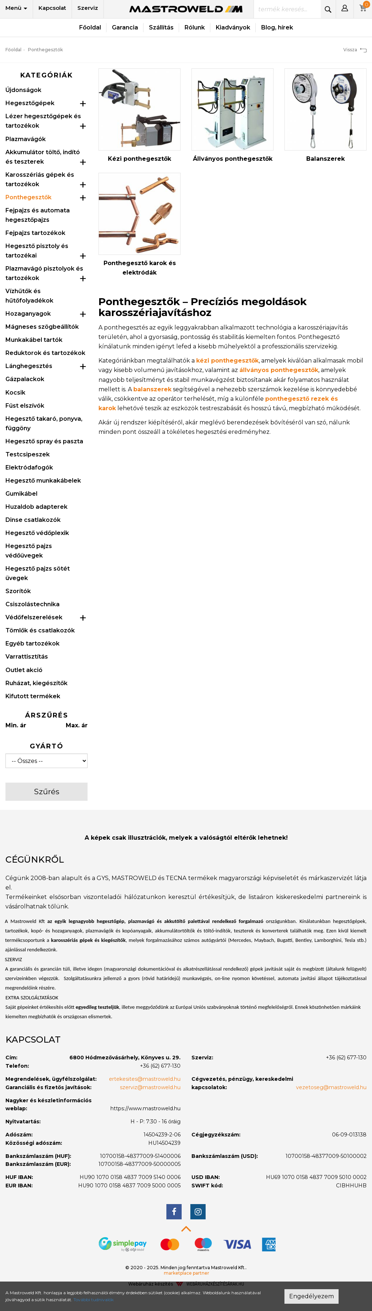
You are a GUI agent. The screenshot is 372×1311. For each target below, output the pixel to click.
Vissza (355, 49)
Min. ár (15, 725)
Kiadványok (233, 27)
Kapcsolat (52, 7)
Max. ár (77, 725)
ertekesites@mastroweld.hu (145, 1079)
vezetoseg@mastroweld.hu (331, 1087)
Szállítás (161, 27)
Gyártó (47, 746)
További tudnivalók (93, 1299)
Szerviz (87, 7)
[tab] (186, 860)
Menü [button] (16, 7)
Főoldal (90, 27)
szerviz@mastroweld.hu (150, 1087)
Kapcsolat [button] (33, 1039)
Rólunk (195, 27)
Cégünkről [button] (34, 859)
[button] (344, 9)
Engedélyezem (311, 1296)
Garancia (125, 27)
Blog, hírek (277, 27)
